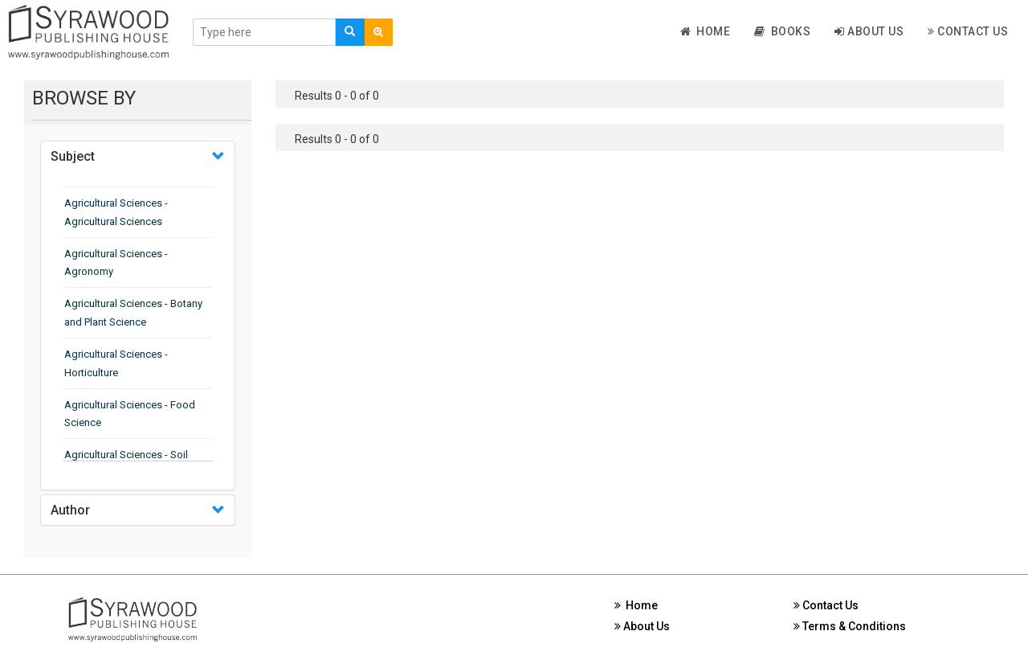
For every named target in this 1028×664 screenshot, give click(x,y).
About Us (869, 31)
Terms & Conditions (849, 626)
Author (70, 510)
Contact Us (968, 31)
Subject (73, 156)
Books (782, 31)
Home (705, 31)
